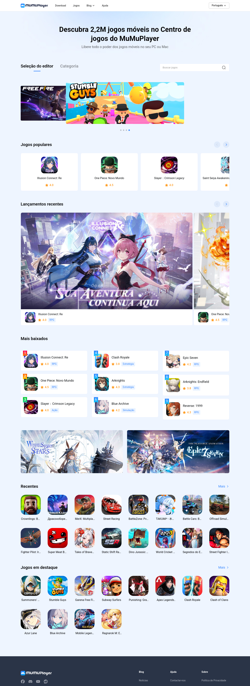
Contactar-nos (178, 621)
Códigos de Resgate (150, 642)
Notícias (143, 621)
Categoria (69, 66)
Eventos (143, 635)
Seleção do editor (37, 66)
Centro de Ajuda (178, 628)
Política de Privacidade (213, 621)
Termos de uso (209, 628)
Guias (142, 628)
